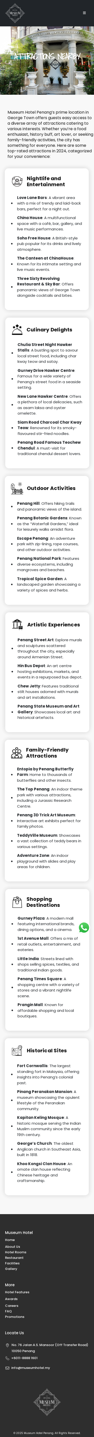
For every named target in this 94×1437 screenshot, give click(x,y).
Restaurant (14, 1257)
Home (10, 1239)
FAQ (8, 1311)
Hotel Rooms (15, 1252)
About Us (12, 1246)
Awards (11, 1299)
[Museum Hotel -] (15, 13)
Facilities (12, 1263)
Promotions (14, 1316)
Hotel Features (17, 1292)
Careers (11, 1305)
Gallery (11, 1268)
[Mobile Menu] (84, 13)
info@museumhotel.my (30, 1367)
